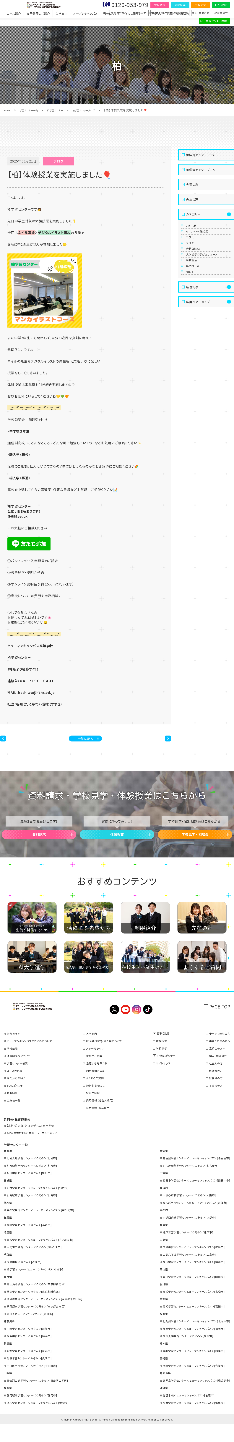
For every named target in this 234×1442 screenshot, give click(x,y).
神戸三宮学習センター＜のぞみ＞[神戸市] (182, 1249)
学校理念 (155, 21)
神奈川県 (10, 1338)
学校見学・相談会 (195, 846)
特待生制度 (96, 1110)
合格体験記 (196, 273)
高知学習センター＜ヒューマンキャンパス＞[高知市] (189, 1323)
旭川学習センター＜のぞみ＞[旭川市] (32, 1190)
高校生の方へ (119, 13)
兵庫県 (154, 1242)
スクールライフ (98, 1065)
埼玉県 (8, 1249)
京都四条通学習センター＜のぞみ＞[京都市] (184, 1234)
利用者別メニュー (100, 1088)
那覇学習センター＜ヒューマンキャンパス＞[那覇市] (189, 1420)
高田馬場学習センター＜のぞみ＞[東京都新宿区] (40, 1301)
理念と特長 (15, 1051)
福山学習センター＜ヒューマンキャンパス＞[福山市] (189, 1279)
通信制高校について (21, 1073)
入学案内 (61, 21)
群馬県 (8, 1234)
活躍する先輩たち (178, 21)
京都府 (154, 1227)
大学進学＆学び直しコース (207, 285)
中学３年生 (139, 13)
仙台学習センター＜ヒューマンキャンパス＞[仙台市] (42, 1205)
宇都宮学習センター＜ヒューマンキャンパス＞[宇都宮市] (45, 1227)
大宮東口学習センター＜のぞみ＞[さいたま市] (38, 1264)
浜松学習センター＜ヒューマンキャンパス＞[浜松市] (42, 1420)
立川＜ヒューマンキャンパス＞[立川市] (33, 1331)
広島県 (154, 1257)
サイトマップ (167, 1080)
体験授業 (180, 5)
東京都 (8, 1294)
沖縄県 (154, 1405)
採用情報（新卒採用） (102, 1125)
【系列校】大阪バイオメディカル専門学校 (34, 1143)
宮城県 (8, 1197)
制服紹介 (13, 1110)
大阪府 (154, 1205)
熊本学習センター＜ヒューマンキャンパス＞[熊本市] (189, 1368)
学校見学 (200, 5)
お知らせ (193, 228)
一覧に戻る (85, 741)
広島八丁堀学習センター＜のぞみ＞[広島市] (184, 1272)
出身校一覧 (15, 1117)
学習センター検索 (216, 21)
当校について (111, 21)
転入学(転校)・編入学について (108, 1058)
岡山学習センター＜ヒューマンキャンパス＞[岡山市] (189, 1294)
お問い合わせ (168, 1073)
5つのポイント (134, 21)
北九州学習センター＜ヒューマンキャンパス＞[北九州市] (192, 1338)
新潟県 (8, 1360)
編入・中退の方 (200, 13)
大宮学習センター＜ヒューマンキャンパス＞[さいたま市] (45, 1257)
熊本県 (154, 1360)
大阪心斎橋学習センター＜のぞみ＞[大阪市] (184, 1212)
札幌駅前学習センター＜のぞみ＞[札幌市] (36, 1183)
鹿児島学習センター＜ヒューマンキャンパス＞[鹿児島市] (192, 1397)
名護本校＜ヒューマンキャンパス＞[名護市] (183, 1412)
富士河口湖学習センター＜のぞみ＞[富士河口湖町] (42, 1397)
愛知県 (154, 1168)
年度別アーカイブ (198, 352)
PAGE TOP (219, 1024)
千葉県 (8, 1272)
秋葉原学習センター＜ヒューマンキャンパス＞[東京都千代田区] (50, 1316)
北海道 (8, 1168)
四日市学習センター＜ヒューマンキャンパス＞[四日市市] (192, 1197)
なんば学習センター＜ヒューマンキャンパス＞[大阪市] (190, 1220)
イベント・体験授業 (201, 239)
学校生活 (194, 296)
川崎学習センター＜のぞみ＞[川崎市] (32, 1346)
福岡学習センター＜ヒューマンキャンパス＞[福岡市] (189, 1346)
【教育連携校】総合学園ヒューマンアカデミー (37, 1150)
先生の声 (192, 199)
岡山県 (154, 1286)
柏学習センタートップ (200, 155)
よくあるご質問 (98, 1095)
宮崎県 (154, 1375)
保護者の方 (180, 13)
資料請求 (159, 5)
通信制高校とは (99, 1103)
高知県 (154, 1316)
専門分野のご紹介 (38, 21)
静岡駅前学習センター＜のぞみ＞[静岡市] (36, 1412)
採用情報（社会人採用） (104, 1117)
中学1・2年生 (160, 13)
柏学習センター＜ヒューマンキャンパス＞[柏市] (39, 1286)
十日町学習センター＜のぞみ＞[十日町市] (36, 1383)
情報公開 (13, 1065)
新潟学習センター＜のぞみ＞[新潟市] (32, 1368)
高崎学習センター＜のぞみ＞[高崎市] (32, 1242)
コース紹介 (14, 21)
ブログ (192, 262)
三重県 (154, 1190)
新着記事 (192, 337)
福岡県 (154, 1331)
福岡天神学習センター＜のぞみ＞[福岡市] (182, 1353)
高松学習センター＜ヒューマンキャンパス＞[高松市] (189, 1309)
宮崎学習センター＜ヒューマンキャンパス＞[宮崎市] (189, 1383)
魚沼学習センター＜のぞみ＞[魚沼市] (32, 1375)
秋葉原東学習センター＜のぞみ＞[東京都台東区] (40, 1323)
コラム (192, 251)
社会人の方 (214, 1080)
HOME (8, 110)
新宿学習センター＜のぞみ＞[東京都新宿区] (37, 1309)
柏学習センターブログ (100, 110)
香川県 (154, 1301)
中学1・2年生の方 (218, 1051)
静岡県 (8, 1405)
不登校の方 (214, 1103)
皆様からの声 (97, 1073)
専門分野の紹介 (18, 1095)
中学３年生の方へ (218, 1058)
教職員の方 (221, 13)
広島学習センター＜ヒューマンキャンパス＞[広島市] (189, 1264)
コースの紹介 (16, 1088)
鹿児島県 (156, 1390)
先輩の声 (192, 184)
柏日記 (192, 318)
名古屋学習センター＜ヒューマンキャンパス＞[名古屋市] (192, 1175)
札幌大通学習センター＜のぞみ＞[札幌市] (36, 1175)
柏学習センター (65, 110)
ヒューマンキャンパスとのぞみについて (33, 1058)
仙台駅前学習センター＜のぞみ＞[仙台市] (36, 1212)
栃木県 (8, 1220)
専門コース (195, 307)
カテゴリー (193, 214)
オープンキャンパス (85, 21)
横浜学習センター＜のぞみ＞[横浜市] (32, 1353)
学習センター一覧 (34, 110)
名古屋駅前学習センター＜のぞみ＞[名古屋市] (185, 1183)
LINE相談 (221, 5)
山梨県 (8, 1390)
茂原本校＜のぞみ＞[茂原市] (27, 1279)
